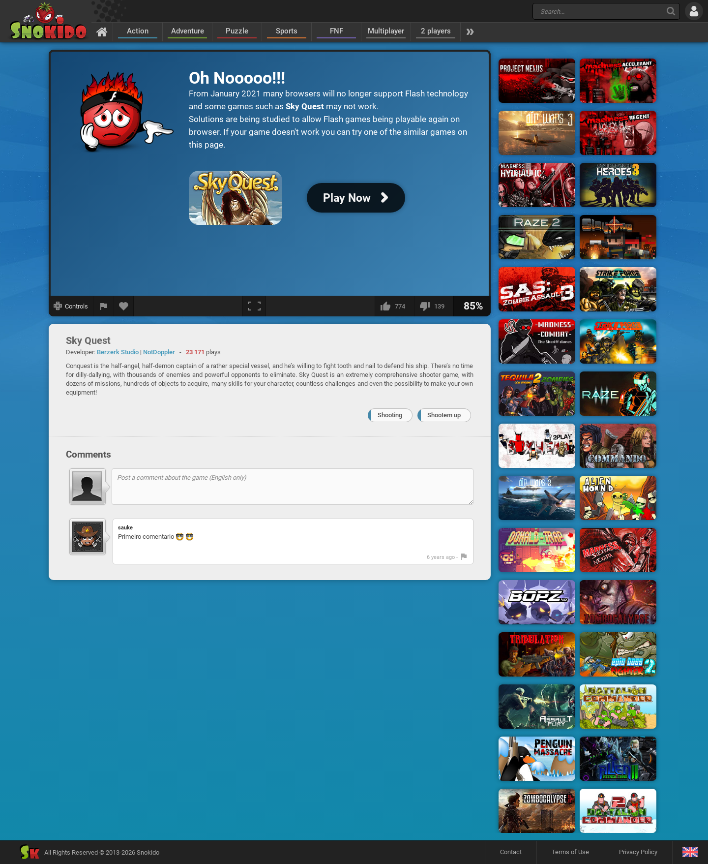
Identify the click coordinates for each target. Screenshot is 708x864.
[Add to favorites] (124, 306)
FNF (336, 31)
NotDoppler (159, 352)
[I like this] (394, 306)
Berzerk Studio (118, 352)
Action (137, 31)
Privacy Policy (638, 852)
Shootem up (444, 415)
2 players (436, 31)
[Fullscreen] (254, 306)
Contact (511, 852)
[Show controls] (71, 306)
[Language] (690, 852)
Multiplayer (386, 31)
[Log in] (694, 11)
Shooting (390, 415)
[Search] (671, 11)
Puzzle (237, 31)
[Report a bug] (103, 306)
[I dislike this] (433, 306)
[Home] (102, 31)
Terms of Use (570, 852)
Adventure (187, 31)
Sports (286, 31)
